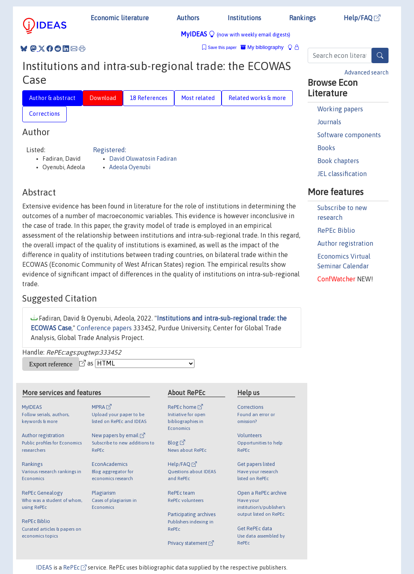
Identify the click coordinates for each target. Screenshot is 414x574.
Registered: (109, 149)
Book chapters (338, 160)
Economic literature (120, 17)
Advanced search (366, 72)
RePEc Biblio (336, 230)
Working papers (340, 109)
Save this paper (222, 47)
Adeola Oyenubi (129, 167)
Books (326, 147)
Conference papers (104, 328)
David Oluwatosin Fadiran (143, 158)
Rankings (302, 17)
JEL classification (342, 173)
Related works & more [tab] (257, 98)
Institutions (244, 17)
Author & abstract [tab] (52, 98)
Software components (349, 134)
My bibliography (262, 47)
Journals (329, 121)
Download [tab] (102, 98)
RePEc (75, 567)
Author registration (345, 243)
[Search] (380, 55)
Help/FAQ (362, 17)
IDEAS (44, 567)
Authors (188, 17)
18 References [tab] (148, 98)
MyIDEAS (235, 34)
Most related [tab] (198, 98)
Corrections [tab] (44, 114)
